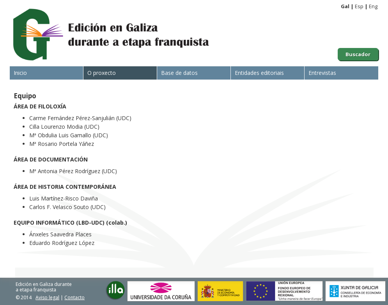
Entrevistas (322, 72)
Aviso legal (47, 297)
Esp (359, 6)
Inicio (20, 72)
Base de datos (179, 72)
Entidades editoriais (259, 72)
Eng (373, 6)
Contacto (74, 297)
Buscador (357, 54)
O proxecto (101, 72)
